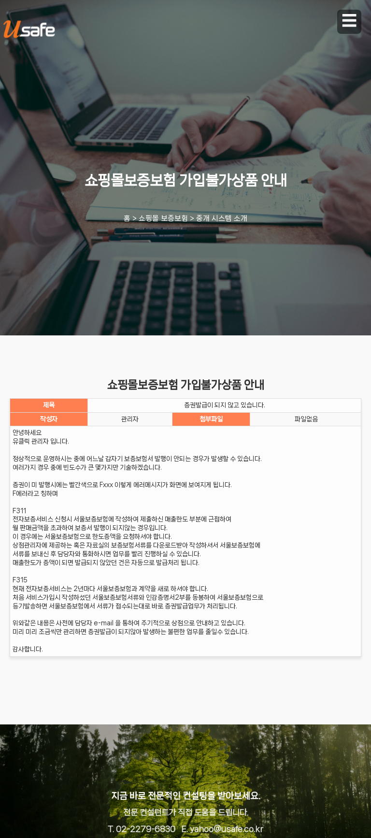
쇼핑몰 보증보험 (163, 218)
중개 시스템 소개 (221, 218)
